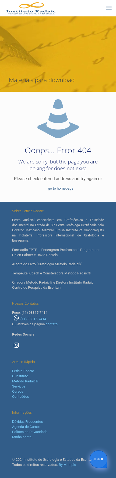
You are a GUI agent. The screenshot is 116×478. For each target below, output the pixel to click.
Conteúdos (20, 397)
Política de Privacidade (30, 432)
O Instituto (20, 376)
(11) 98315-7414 (29, 319)
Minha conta (21, 437)
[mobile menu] (108, 8)
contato (52, 324)
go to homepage (60, 188)
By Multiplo (67, 465)
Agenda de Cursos (26, 427)
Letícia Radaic (23, 371)
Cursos (17, 391)
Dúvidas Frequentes (27, 422)
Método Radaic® (25, 381)
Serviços (19, 386)
